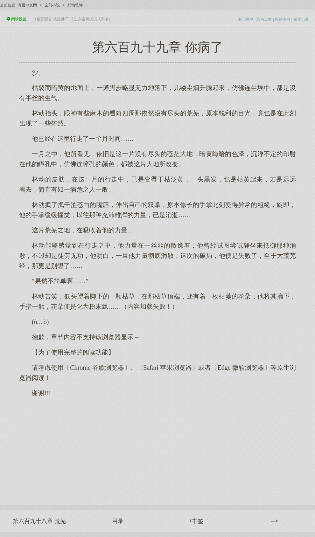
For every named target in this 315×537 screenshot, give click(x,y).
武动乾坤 (75, 5)
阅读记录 (301, 19)
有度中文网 (27, 5)
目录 (117, 521)
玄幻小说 (52, 5)
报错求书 (282, 19)
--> (274, 521)
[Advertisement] (157, 447)
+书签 (196, 521)
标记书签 (246, 19)
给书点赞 (264, 19)
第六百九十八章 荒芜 (39, 521)
